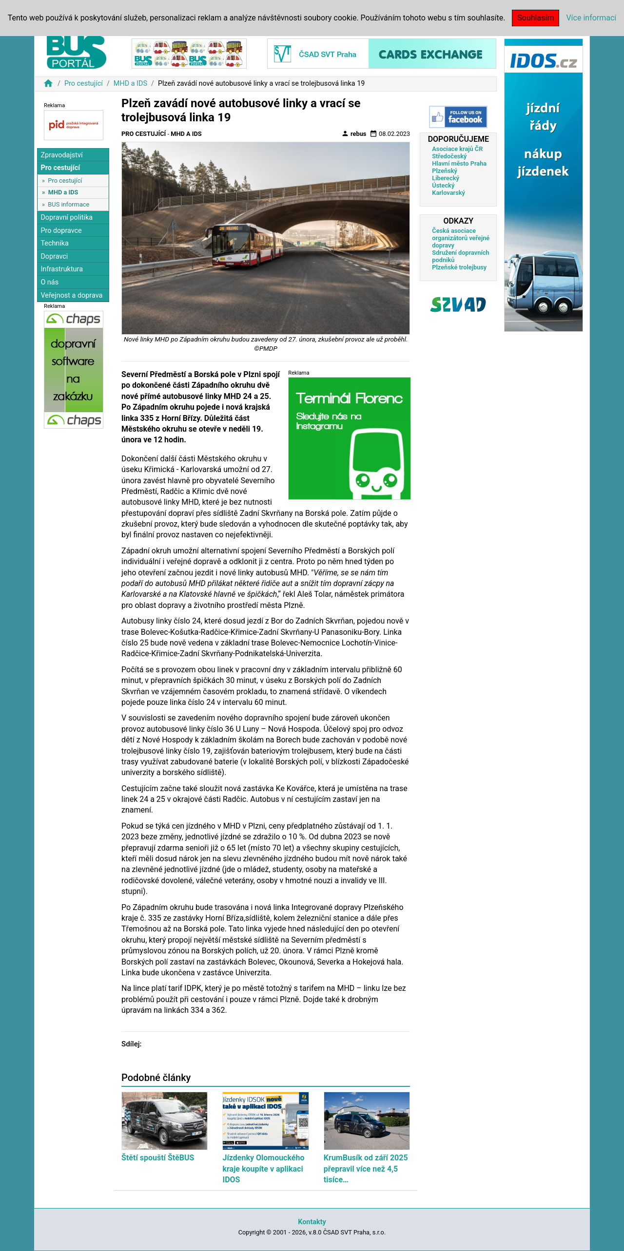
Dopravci (54, 256)
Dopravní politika (66, 217)
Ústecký (443, 185)
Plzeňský (444, 170)
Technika (54, 243)
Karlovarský (448, 192)
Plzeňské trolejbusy (459, 267)
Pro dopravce (60, 231)
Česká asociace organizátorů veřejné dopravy (460, 238)
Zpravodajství (61, 155)
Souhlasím (535, 17)
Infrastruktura (61, 269)
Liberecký (445, 178)
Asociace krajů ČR (457, 148)
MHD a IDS (130, 83)
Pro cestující (83, 83)
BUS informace (68, 204)
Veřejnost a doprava (71, 295)
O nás (49, 282)
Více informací (591, 17)
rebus (354, 133)
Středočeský (449, 156)
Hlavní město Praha (459, 163)
